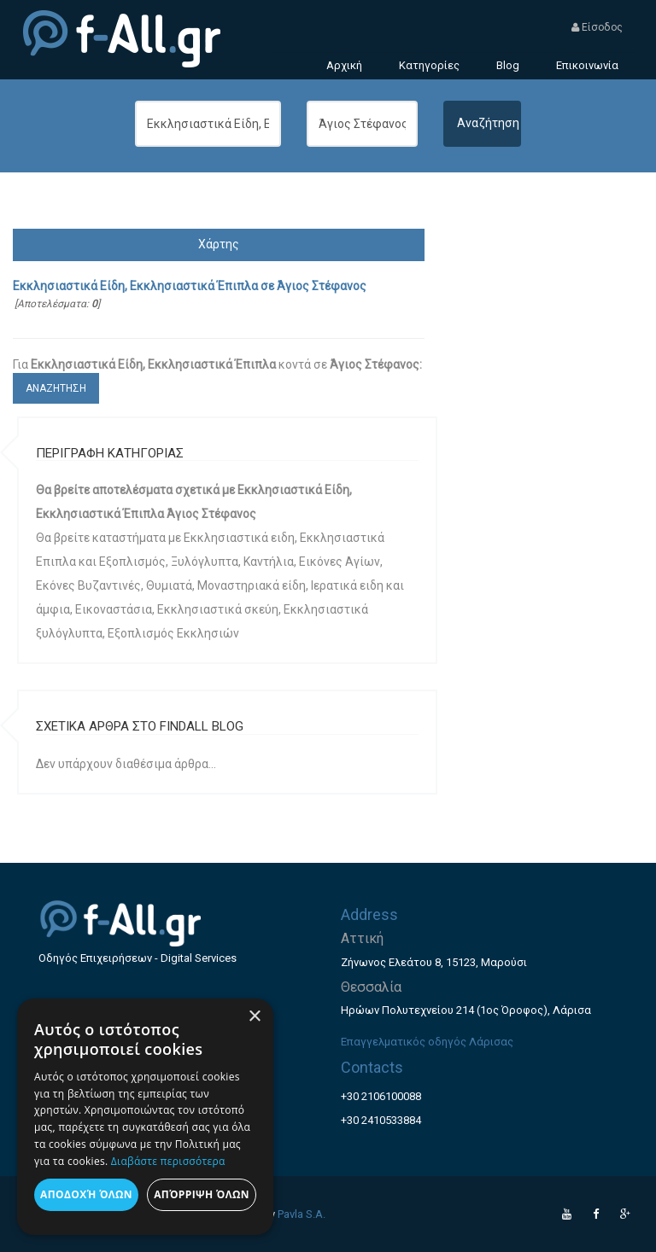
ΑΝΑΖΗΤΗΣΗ (56, 388)
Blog (507, 65)
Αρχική (344, 65)
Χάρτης (218, 244)
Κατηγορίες (429, 65)
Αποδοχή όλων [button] (86, 1194)
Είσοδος (597, 27)
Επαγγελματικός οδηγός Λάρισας (427, 1041)
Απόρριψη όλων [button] (201, 1194)
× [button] (254, 1016)
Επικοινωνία (587, 65)
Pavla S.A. (301, 1214)
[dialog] (145, 1117)
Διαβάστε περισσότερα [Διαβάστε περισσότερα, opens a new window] (168, 1161)
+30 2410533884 (381, 1120)
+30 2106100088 (381, 1096)
